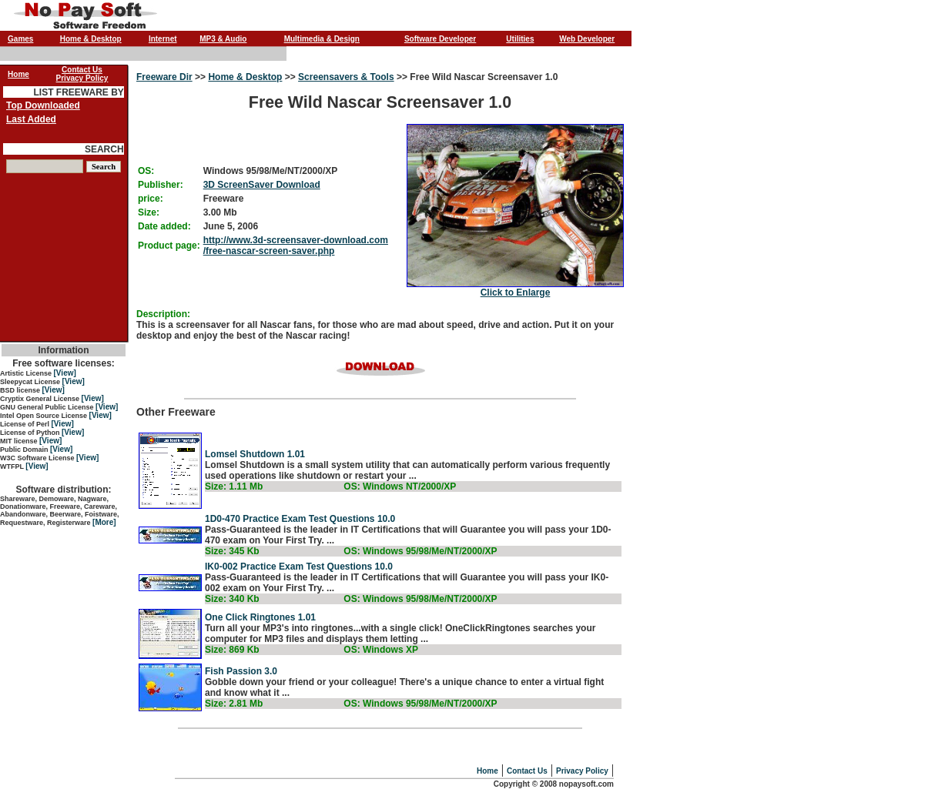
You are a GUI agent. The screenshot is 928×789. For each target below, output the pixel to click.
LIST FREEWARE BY (78, 92)
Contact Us (527, 771)
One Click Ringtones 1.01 (260, 617)
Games (20, 39)
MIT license (19, 441)
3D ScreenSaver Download (261, 184)
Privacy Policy (582, 771)
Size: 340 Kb (232, 598)
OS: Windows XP (380, 649)
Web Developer (587, 39)
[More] (104, 522)
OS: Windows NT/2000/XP (399, 486)
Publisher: (160, 184)
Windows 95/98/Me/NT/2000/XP (270, 170)
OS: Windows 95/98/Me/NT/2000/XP (420, 551)
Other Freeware (380, 458)
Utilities (520, 39)
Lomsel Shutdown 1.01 (255, 454)
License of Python (31, 432)
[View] (65, 373)
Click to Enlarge (516, 292)
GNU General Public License (47, 407)
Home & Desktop (91, 39)
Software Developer (440, 39)
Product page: (169, 245)
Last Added (31, 119)
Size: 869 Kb (232, 649)
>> (201, 77)
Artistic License (27, 373)
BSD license (21, 390)
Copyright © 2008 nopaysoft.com (554, 784)
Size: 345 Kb (232, 551)
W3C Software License (38, 458)
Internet (163, 39)
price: (150, 198)
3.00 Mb (220, 212)
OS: (146, 170)
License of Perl (26, 424)
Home (487, 771)
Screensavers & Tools (346, 77)
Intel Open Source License (44, 416)
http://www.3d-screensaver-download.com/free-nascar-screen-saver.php (295, 245)
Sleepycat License (31, 382)
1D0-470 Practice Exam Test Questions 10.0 (300, 518)
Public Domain (25, 449)
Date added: (164, 226)
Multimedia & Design (322, 39)
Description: (163, 314)
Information (64, 350)
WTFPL (12, 466)
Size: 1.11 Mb (234, 486)
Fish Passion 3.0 (241, 671)
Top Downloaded (43, 105)
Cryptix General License (41, 399)
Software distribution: (64, 489)
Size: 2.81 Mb (234, 703)
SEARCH (104, 149)
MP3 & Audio (222, 39)
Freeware (223, 198)
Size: (148, 212)
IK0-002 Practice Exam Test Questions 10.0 (299, 566)
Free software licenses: (63, 363)
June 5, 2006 (230, 226)
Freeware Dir (164, 77)
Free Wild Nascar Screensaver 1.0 (380, 185)
